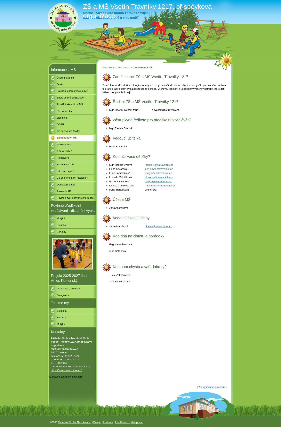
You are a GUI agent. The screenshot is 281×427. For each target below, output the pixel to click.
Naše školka (64, 144)
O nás (60, 84)
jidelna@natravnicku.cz (159, 226)
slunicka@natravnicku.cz (159, 177)
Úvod (126, 67)
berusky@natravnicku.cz (159, 164)
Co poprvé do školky (68, 131)
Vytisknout (208, 387)
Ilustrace (108, 422)
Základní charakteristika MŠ (72, 91)
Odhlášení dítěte (66, 184)
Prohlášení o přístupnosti (129, 422)
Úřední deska (64, 111)
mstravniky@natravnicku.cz (74, 366)
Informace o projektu (68, 288)
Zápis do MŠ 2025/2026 (70, 97)
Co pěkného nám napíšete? (72, 177)
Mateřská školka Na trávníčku (74, 422)
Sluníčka (62, 225)
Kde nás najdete (66, 171)
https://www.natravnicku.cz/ (66, 370)
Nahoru (220, 387)
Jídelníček (62, 117)
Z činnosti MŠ (64, 151)
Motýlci (61, 218)
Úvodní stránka (65, 77)
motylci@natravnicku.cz (158, 173)
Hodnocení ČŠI (65, 164)
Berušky (61, 231)
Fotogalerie (63, 157)
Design (97, 422)
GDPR (60, 124)
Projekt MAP (64, 191)
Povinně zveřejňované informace (75, 197)
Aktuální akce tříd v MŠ (70, 104)
